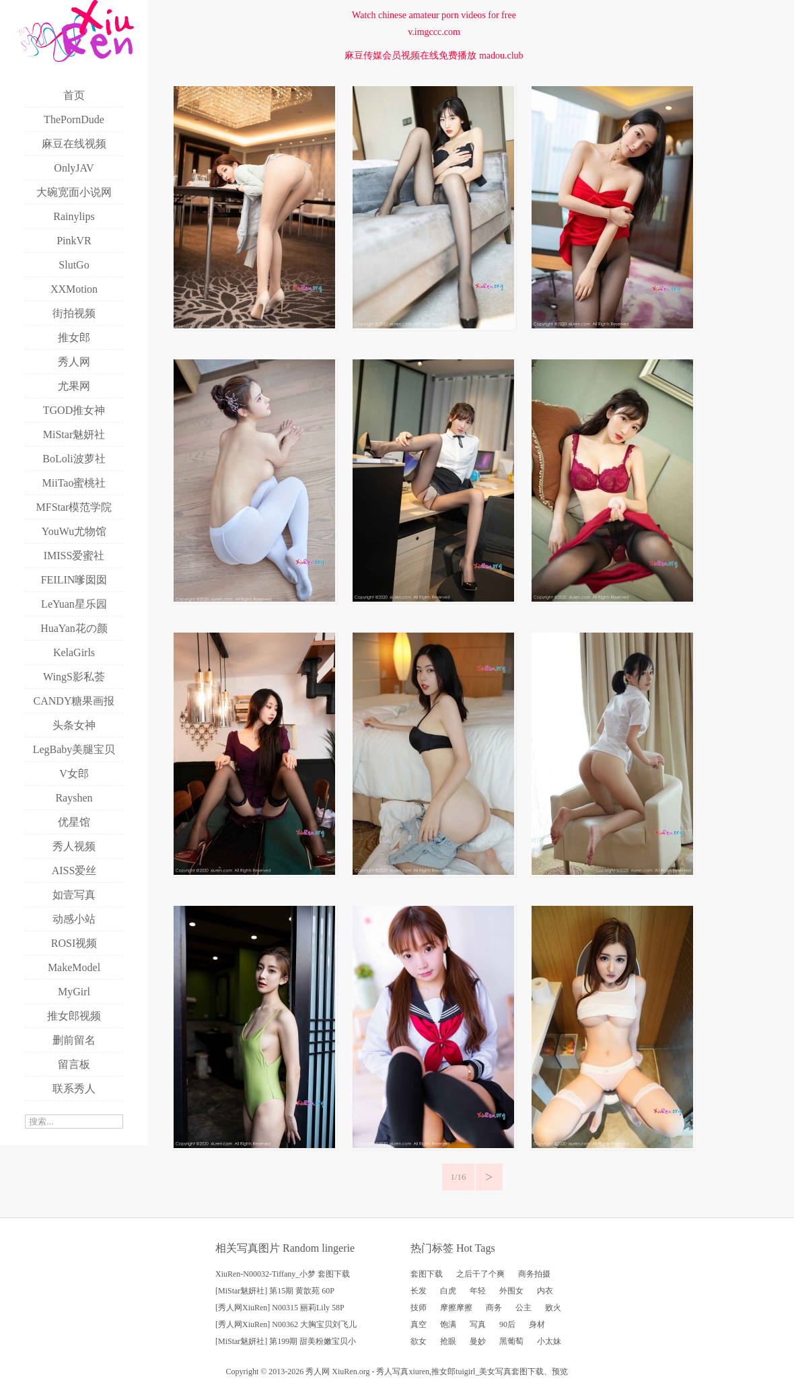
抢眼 (448, 1341)
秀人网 (317, 1371)
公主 (523, 1307)
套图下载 (426, 1274)
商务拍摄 (534, 1274)
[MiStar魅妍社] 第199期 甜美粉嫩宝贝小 (285, 1341)
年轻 (478, 1290)
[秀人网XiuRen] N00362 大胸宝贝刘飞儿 (286, 1324)
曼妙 (478, 1341)
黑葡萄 (511, 1341)
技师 (418, 1307)
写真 (478, 1324)
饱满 (448, 1324)
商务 (494, 1307)
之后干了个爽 (480, 1274)
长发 (418, 1290)
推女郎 (443, 1371)
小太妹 (549, 1341)
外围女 (511, 1290)
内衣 (545, 1290)
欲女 (418, 1341)
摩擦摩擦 (456, 1307)
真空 (418, 1324)
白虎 (448, 1290)
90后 (507, 1324)
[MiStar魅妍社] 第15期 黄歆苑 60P (274, 1290)
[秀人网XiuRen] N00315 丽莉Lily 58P (280, 1307)
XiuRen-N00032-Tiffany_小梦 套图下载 (282, 1274)
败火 (553, 1307)
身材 (537, 1324)
